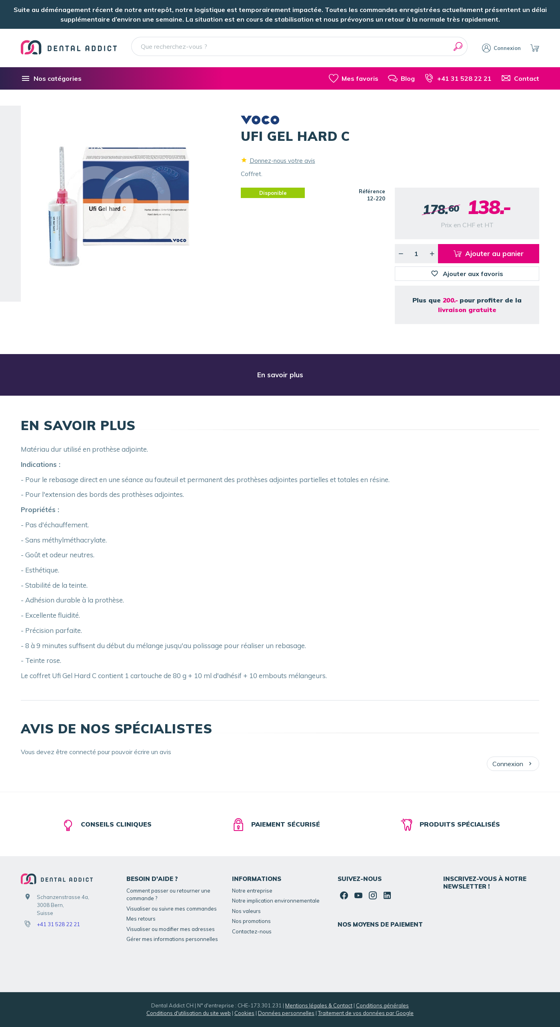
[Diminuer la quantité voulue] (401, 253)
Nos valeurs (246, 911)
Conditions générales (382, 1005)
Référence (372, 191)
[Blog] (401, 78)
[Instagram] (372, 895)
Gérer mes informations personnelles (172, 939)
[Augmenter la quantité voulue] (432, 253)
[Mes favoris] (353, 78)
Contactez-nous (252, 931)
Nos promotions (251, 921)
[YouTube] (358, 895)
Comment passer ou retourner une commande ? (168, 894)
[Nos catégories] (51, 78)
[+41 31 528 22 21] (458, 78)
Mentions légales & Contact (318, 1005)
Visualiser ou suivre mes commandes (171, 908)
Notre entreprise (252, 890)
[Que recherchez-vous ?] (299, 46)
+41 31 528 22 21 (58, 924)
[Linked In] (387, 895)
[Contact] (520, 78)
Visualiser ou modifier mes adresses (170, 929)
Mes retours (141, 918)
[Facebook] (344, 895)
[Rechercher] (458, 46)
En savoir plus (280, 374)
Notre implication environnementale (276, 900)
